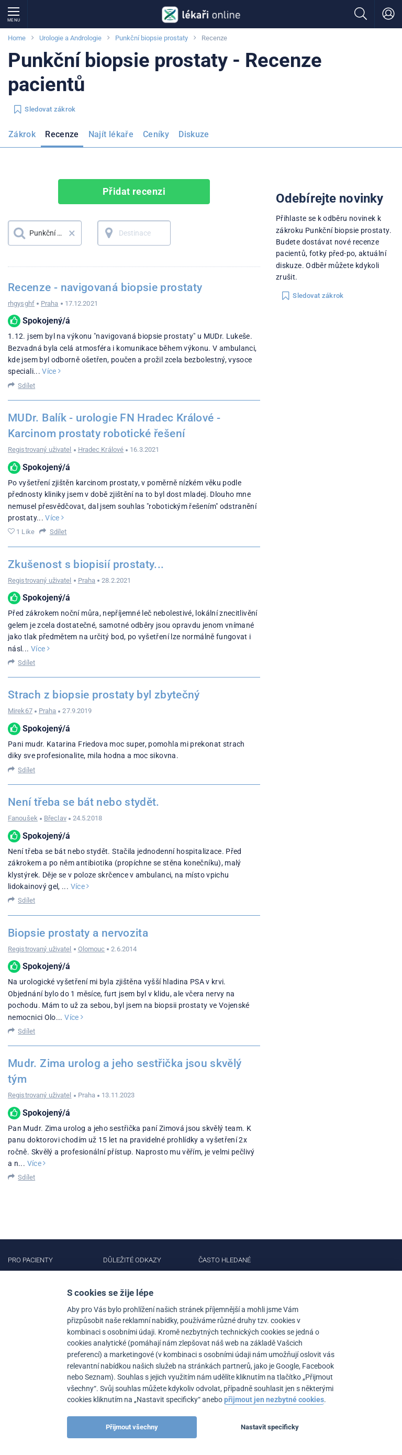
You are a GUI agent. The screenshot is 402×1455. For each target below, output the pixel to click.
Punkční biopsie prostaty (151, 38)
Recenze (62, 134)
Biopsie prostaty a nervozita (78, 933)
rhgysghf (21, 303)
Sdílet (26, 386)
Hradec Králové (101, 449)
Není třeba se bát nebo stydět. (84, 802)
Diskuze (193, 134)
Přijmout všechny (132, 1427)
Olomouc (91, 949)
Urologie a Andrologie (70, 38)
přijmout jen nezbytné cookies (274, 1399)
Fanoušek (23, 818)
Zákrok (22, 134)
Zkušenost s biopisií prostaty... (86, 564)
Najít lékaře (110, 134)
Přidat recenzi (134, 191)
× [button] (72, 233)
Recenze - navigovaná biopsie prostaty (105, 287)
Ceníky (156, 134)
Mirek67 (20, 711)
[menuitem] (24, 138)
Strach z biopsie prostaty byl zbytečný (104, 694)
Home (17, 38)
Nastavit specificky (270, 1427)
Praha (50, 303)
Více (51, 371)
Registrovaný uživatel (40, 449)
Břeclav (55, 818)
